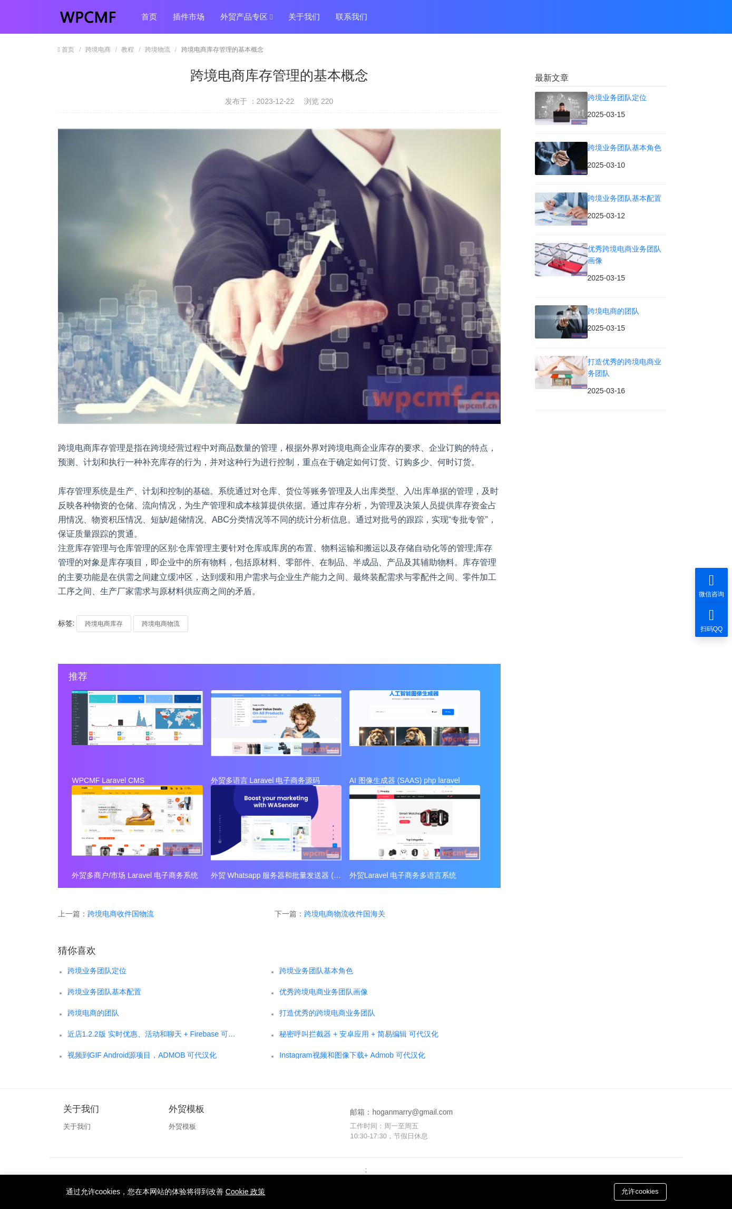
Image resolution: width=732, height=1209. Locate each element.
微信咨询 (711, 585)
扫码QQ (711, 620)
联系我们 (351, 16)
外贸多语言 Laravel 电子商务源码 (265, 780)
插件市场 (188, 16)
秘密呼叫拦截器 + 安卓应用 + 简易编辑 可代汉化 (358, 1034)
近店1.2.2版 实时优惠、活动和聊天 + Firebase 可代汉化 (152, 1034)
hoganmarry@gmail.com (412, 1112)
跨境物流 (157, 49)
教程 (127, 49)
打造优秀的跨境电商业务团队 (327, 1013)
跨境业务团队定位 (96, 970)
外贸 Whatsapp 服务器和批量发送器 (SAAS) (276, 875)
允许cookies (639, 1191)
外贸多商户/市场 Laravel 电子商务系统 (135, 875)
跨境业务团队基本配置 (104, 991)
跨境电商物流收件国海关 (344, 914)
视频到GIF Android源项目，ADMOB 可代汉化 (142, 1055)
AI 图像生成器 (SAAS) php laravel (404, 780)
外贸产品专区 (246, 17)
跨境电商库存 (104, 623)
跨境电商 (98, 49)
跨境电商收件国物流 (120, 914)
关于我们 (304, 16)
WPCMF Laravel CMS (108, 780)
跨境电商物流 (161, 623)
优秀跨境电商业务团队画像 (323, 991)
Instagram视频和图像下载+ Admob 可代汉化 (352, 1055)
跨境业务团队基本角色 (316, 970)
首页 (149, 16)
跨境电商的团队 (93, 1013)
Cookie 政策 (245, 1191)
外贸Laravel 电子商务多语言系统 (403, 875)
